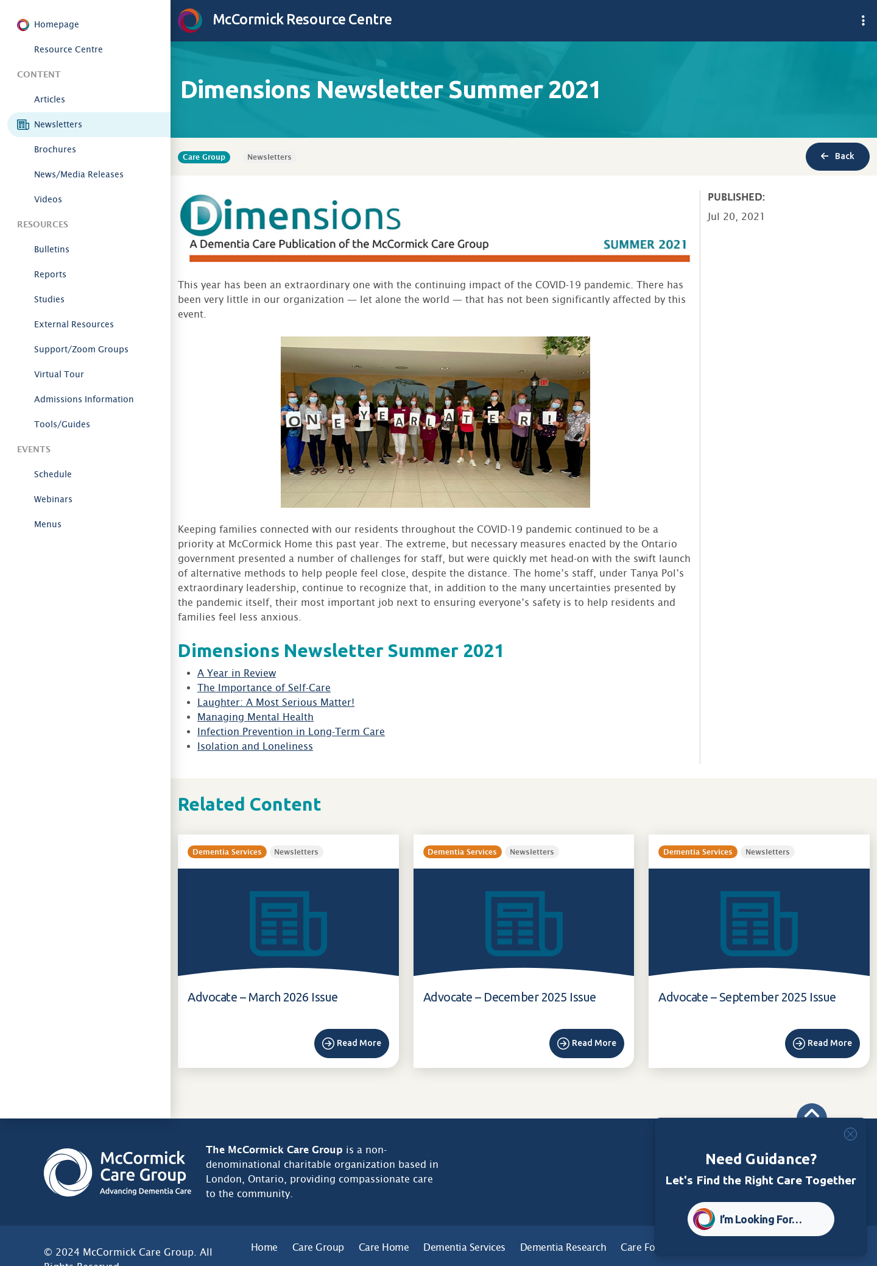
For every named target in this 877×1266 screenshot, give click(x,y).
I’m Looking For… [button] (761, 1219)
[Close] (850, 1134)
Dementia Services (464, 1247)
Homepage (56, 24)
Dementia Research (563, 1247)
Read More (359, 1043)
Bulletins (51, 249)
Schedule (53, 474)
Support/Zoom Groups (81, 349)
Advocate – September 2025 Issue (747, 997)
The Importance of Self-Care (264, 688)
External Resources (74, 324)
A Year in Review (236, 673)
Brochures (55, 149)
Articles (49, 99)
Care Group (318, 1247)
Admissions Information (84, 399)
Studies (49, 299)
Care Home (384, 1247)
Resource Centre (68, 49)
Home (264, 1247)
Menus (48, 524)
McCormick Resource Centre (285, 19)
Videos (48, 199)
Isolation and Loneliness (255, 746)
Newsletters (58, 124)
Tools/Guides (62, 424)
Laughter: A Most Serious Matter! (275, 702)
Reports (50, 274)
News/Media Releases (79, 174)
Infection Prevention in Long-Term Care (291, 732)
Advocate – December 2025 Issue (509, 997)
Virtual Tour (59, 374)
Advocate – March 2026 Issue (263, 997)
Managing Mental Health (255, 717)
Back (837, 156)
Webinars (53, 499)
